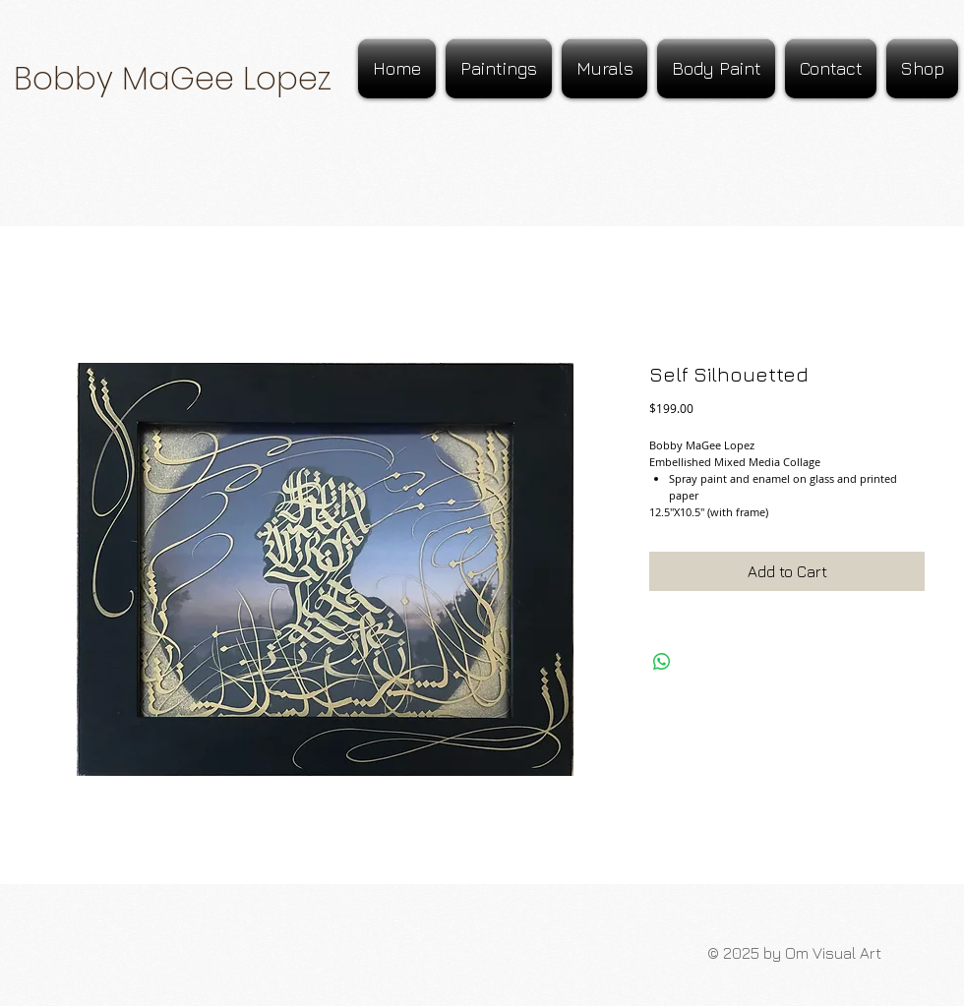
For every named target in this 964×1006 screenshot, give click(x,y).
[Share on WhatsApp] (662, 662)
